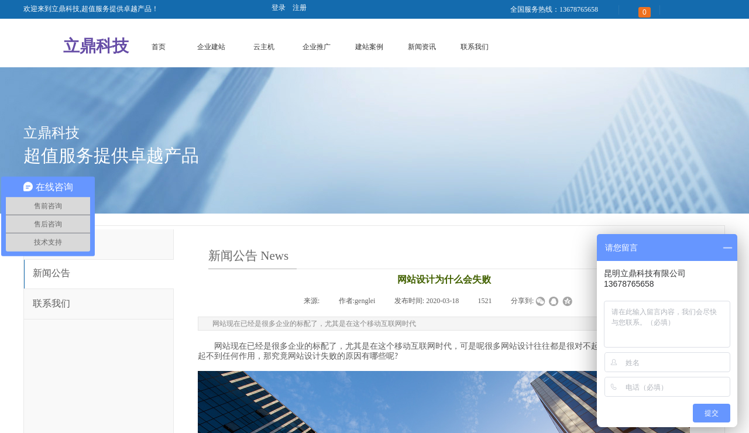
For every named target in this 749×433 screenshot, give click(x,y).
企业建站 (211, 47)
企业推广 (317, 47)
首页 (159, 47)
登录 (279, 8)
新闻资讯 (422, 47)
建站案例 (369, 47)
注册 (300, 8)
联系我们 (475, 47)
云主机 (263, 47)
